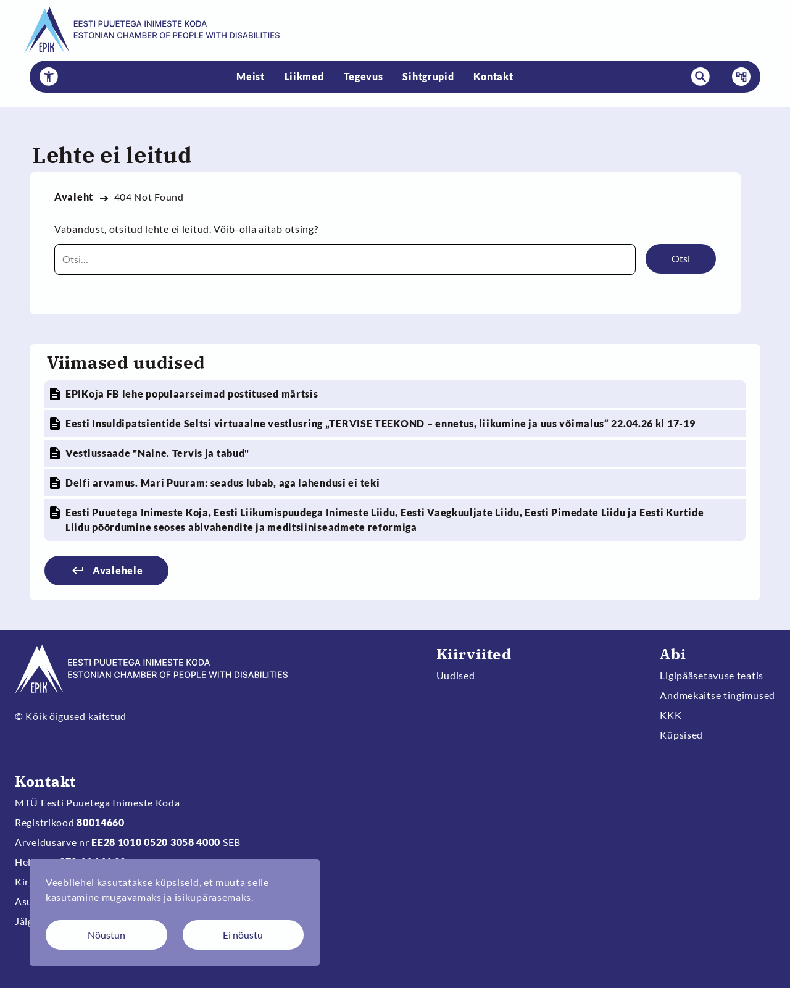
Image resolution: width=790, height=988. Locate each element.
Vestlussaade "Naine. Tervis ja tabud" (157, 453)
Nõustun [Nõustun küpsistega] (106, 934)
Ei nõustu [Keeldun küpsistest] (243, 934)
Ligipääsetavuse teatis (711, 675)
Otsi (681, 258)
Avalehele (118, 570)
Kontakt (493, 76)
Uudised (455, 675)
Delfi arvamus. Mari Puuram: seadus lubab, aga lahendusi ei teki (222, 482)
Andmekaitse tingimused (717, 695)
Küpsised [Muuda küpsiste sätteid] (681, 734)
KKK (670, 715)
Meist (250, 76)
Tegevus (363, 76)
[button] (49, 76)
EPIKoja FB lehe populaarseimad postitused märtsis (191, 394)
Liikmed (304, 76)
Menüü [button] (737, 76)
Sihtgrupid (428, 76)
